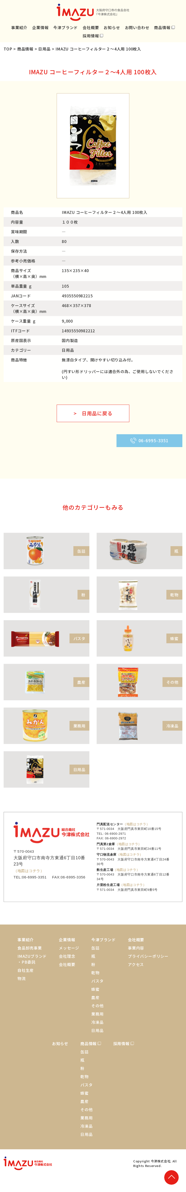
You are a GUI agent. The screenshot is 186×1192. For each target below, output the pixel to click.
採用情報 (91, 36)
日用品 (97, 1030)
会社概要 (91, 27)
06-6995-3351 (149, 440)
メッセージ (69, 948)
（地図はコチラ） (29, 884)
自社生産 (25, 970)
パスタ (97, 981)
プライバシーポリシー (148, 956)
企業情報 (40, 27)
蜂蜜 (95, 989)
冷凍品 (97, 1022)
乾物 (95, 972)
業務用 (97, 1014)
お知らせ (112, 27)
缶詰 (95, 948)
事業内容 (136, 948)
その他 (97, 1006)
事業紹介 (19, 27)
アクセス (136, 964)
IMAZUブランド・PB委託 (32, 959)
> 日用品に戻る (93, 413)
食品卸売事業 (29, 948)
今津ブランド (65, 27)
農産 (95, 997)
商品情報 (162, 27)
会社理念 (67, 956)
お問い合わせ (137, 27)
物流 (21, 978)
